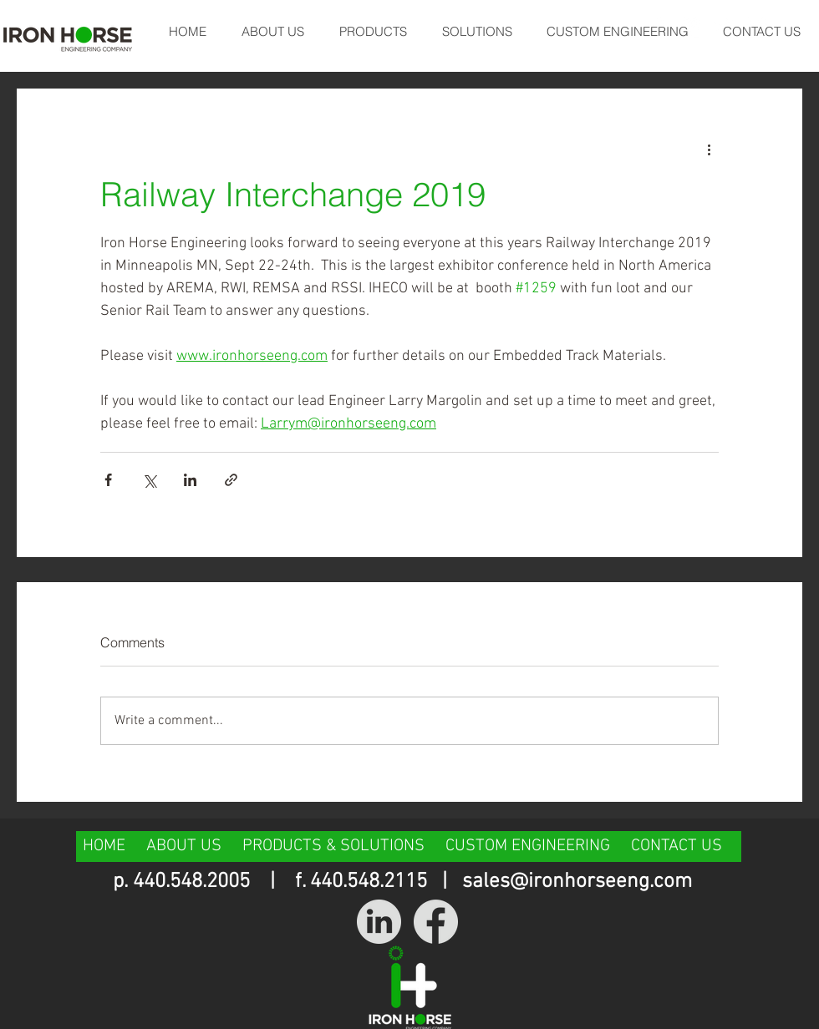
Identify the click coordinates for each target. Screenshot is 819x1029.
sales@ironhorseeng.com (577, 882)
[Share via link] (231, 480)
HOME (106, 846)
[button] (372, 31)
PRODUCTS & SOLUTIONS (333, 846)
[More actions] (709, 149)
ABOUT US (183, 846)
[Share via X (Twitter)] (149, 480)
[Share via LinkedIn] (190, 480)
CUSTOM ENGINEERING (527, 846)
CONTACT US (676, 846)
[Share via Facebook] (108, 480)
